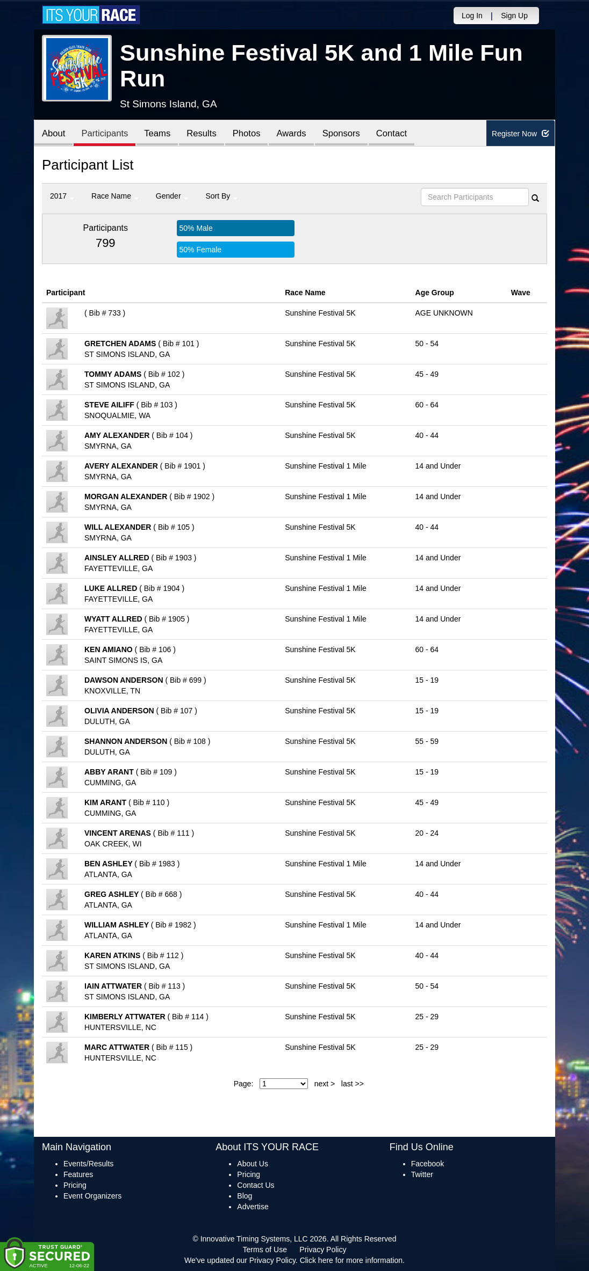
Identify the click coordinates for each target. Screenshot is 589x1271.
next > (324, 1083)
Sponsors (350, 134)
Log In (472, 15)
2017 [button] (62, 196)
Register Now (520, 133)
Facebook (427, 1163)
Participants (107, 134)
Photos (253, 134)
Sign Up (514, 15)
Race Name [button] (115, 196)
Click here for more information (351, 1260)
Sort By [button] (221, 196)
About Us (252, 1163)
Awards (299, 134)
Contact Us (255, 1185)
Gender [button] (172, 196)
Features (78, 1174)
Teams (161, 134)
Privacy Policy (322, 1249)
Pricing (75, 1185)
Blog (244, 1196)
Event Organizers (92, 1196)
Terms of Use (265, 1249)
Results (206, 134)
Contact (402, 134)
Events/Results (88, 1163)
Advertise (252, 1206)
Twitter (422, 1174)
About (54, 134)
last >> (352, 1083)
